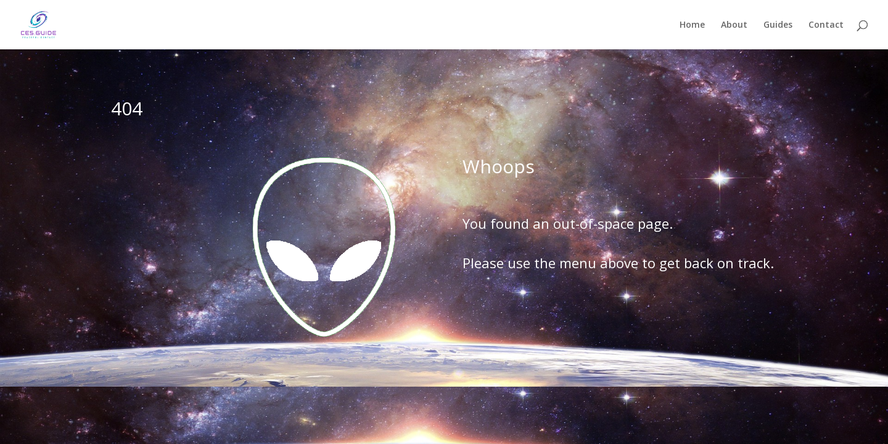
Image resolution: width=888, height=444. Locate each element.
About (734, 25)
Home (692, 25)
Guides (777, 25)
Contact (826, 25)
